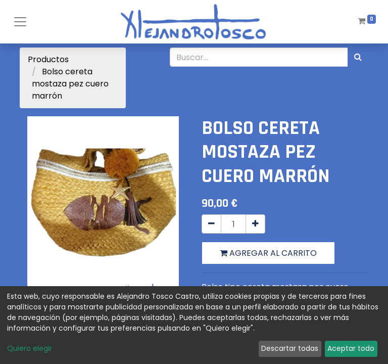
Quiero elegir (29, 348)
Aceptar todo (350, 348)
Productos (48, 59)
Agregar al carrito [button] (268, 253)
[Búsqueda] (358, 57)
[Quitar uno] (211, 224)
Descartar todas (289, 348)
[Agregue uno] (255, 224)
